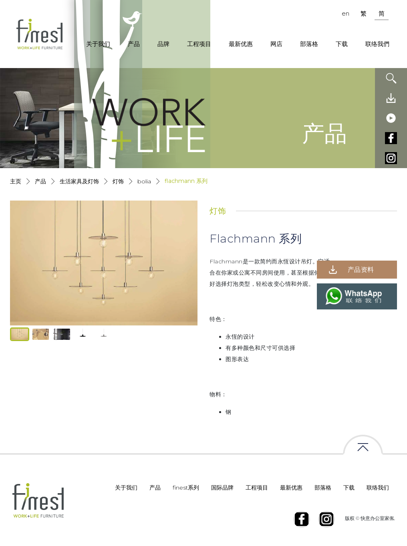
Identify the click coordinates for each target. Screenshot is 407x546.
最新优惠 (241, 44)
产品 (134, 44)
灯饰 (118, 181)
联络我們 (377, 44)
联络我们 (378, 487)
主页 (15, 181)
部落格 (309, 44)
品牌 (163, 44)
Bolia (144, 181)
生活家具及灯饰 (79, 181)
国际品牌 (222, 487)
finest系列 (186, 487)
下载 (342, 44)
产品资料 (361, 269)
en (345, 13)
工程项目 (199, 44)
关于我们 (98, 44)
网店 (276, 44)
